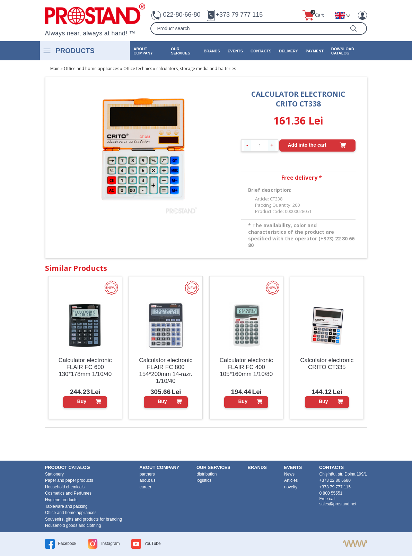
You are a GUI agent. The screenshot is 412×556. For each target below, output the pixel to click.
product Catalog (67, 467)
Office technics (137, 68)
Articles (291, 480)
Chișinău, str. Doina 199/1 (343, 474)
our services (180, 51)
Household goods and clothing (73, 525)
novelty (290, 487)
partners (147, 474)
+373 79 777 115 (239, 14)
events (235, 51)
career (145, 487)
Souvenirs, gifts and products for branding (83, 519)
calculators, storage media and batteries (196, 68)
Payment (315, 51)
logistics (203, 480)
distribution (206, 474)
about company (143, 51)
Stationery (54, 474)
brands (212, 51)
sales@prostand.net (338, 504)
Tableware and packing (66, 506)
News (289, 474)
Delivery (288, 51)
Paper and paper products (69, 480)
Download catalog (342, 51)
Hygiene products (61, 499)
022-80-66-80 (181, 14)
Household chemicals (65, 487)
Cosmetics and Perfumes (68, 493)
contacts (261, 51)
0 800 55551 (331, 493)
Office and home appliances (91, 68)
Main (55, 68)
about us (148, 480)
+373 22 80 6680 (335, 480)
